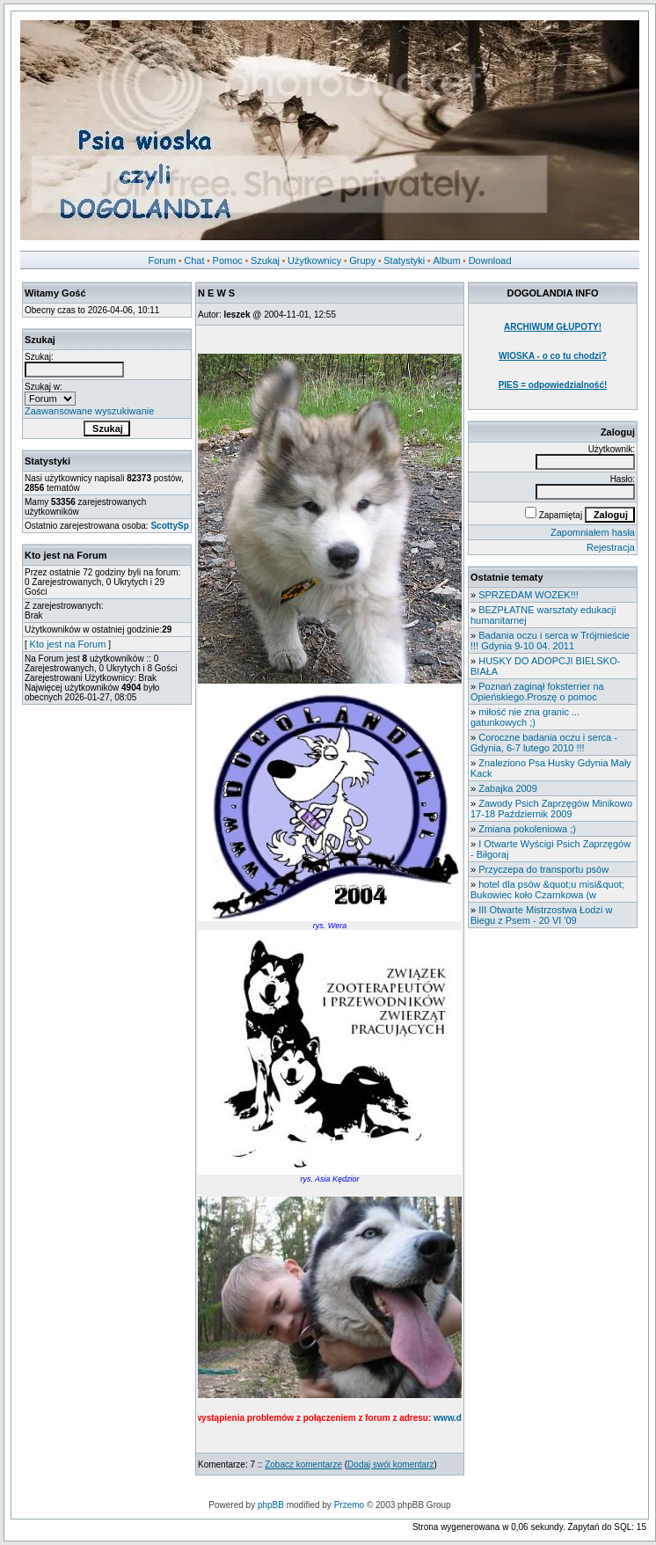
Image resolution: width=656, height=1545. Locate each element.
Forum (162, 260)
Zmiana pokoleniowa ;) (527, 829)
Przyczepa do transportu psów (543, 869)
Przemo (349, 1505)
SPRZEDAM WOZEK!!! (528, 594)
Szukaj (265, 260)
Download (490, 260)
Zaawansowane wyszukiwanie (89, 411)
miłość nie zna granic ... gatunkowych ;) (524, 717)
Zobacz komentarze (303, 1464)
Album (446, 260)
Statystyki (404, 260)
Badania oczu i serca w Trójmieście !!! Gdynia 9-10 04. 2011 (550, 640)
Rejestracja (611, 547)
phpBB (271, 1505)
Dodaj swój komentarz (390, 1464)
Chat (194, 260)
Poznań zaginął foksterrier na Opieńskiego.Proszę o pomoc (537, 691)
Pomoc (228, 260)
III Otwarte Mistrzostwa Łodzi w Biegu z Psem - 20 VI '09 (541, 915)
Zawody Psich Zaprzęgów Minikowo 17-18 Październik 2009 (551, 808)
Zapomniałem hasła (592, 532)
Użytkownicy (314, 260)
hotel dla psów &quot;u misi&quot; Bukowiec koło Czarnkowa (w (547, 889)
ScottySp (169, 526)
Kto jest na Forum (68, 644)
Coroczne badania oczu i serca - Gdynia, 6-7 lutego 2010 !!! (543, 742)
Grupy (362, 260)
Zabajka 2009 (507, 788)
